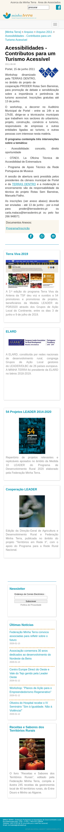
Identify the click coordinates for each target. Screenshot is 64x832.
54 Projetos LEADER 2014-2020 (28, 412)
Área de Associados (49, 2)
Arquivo (28, 32)
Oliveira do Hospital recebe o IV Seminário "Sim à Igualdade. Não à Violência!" (31, 706)
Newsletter (17, 588)
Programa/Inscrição (18, 228)
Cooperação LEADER (21, 489)
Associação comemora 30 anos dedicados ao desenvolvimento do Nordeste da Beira (30, 654)
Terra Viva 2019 (17, 254)
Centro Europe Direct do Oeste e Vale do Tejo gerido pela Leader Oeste (29, 673)
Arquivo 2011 (44, 32)
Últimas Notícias (21, 625)
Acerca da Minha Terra (23, 2)
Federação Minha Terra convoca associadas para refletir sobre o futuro (29, 636)
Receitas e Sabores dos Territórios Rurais (27, 728)
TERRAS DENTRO (24, 184)
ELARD (11, 331)
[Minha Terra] (13, 32)
